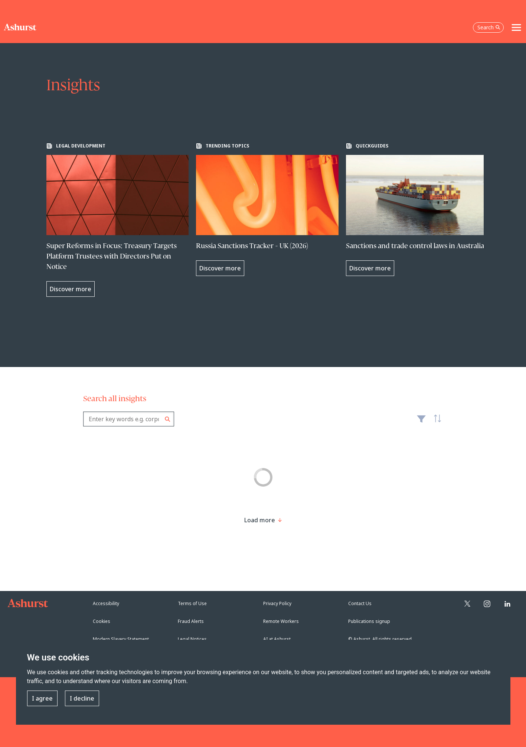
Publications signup (369, 621)
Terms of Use (192, 603)
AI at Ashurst (277, 639)
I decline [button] (82, 698)
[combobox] (128, 419)
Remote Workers (281, 621)
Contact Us (360, 603)
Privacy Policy (277, 603)
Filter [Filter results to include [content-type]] (421, 422)
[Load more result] (259, 520)
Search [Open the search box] (488, 27)
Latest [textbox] (436, 423)
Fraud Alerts (191, 621)
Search (167, 419)
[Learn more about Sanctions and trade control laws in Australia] (417, 209)
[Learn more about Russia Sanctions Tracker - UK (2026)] (267, 209)
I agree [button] (42, 698)
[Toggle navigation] (516, 27)
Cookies (101, 621)
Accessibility (106, 603)
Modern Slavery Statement (121, 639)
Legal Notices (192, 639)
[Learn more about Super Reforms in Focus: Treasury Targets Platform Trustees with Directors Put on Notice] (118, 220)
